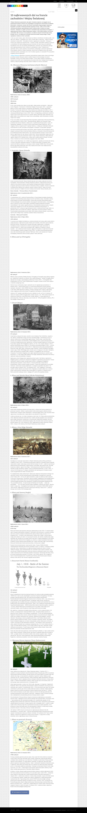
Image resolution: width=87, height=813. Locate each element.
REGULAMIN (64, 810)
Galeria (73, 7)
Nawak (12, 11)
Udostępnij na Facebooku (19, 792)
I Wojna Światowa (14, 55)
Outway (22, 810)
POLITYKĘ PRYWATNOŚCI (57, 810)
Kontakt (17, 810)
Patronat (19, 1)
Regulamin (13, 810)
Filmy (66, 7)
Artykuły (59, 7)
